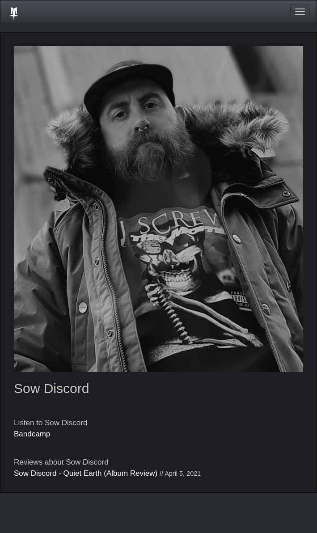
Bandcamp (32, 434)
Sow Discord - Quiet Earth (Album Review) (85, 473)
